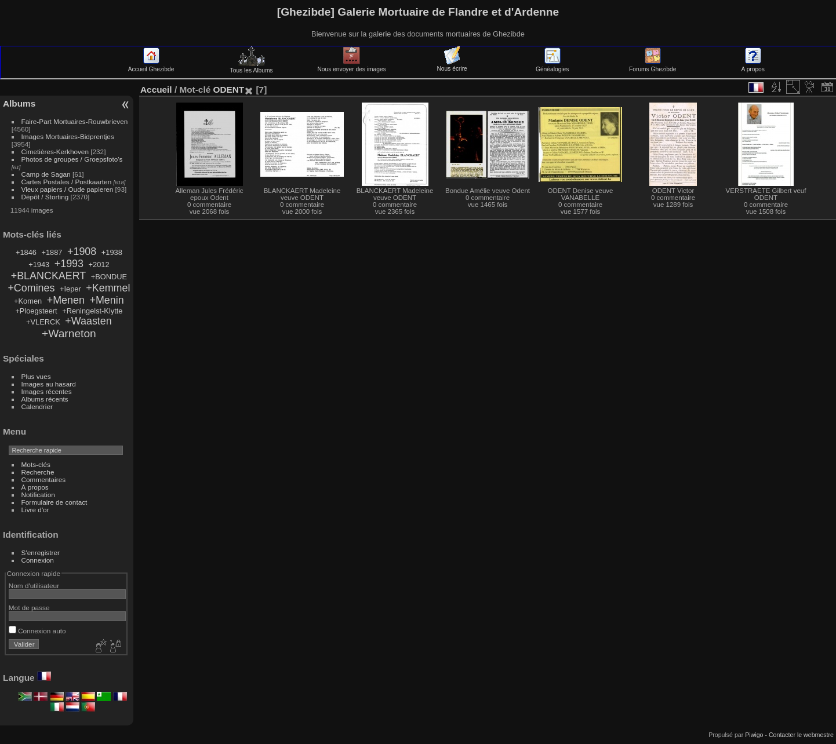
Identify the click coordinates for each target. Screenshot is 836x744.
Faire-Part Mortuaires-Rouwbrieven (74, 121)
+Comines (31, 288)
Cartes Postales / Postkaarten (66, 181)
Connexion (37, 560)
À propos (35, 487)
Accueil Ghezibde (151, 66)
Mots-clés (35, 464)
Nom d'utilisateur (34, 585)
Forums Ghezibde (652, 66)
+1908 (81, 251)
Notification (38, 494)
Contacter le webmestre (801, 734)
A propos (753, 66)
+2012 (99, 264)
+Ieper (70, 289)
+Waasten (88, 321)
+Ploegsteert (36, 311)
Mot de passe (29, 607)
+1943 (38, 264)
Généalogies (552, 66)
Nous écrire (452, 65)
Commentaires (43, 479)
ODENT (228, 89)
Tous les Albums (251, 67)
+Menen (66, 300)
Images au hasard (48, 384)
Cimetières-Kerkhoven (55, 151)
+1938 (111, 252)
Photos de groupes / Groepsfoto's (72, 159)
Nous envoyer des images (351, 66)
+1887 (51, 252)
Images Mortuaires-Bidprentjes (67, 136)
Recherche (37, 472)
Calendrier (37, 406)
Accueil (156, 89)
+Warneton (69, 333)
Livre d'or (35, 509)
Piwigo (754, 734)
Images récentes (46, 391)
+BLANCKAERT (48, 276)
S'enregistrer (40, 552)
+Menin (106, 300)
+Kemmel (108, 288)
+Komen (28, 301)
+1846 (26, 252)
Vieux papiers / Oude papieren (67, 189)
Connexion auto (37, 630)
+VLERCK (43, 322)
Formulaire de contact (54, 502)
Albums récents (44, 399)
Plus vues (36, 376)
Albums (19, 103)
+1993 (68, 263)
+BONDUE (109, 276)
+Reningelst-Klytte (92, 311)
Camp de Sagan (46, 174)
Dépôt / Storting (45, 196)
